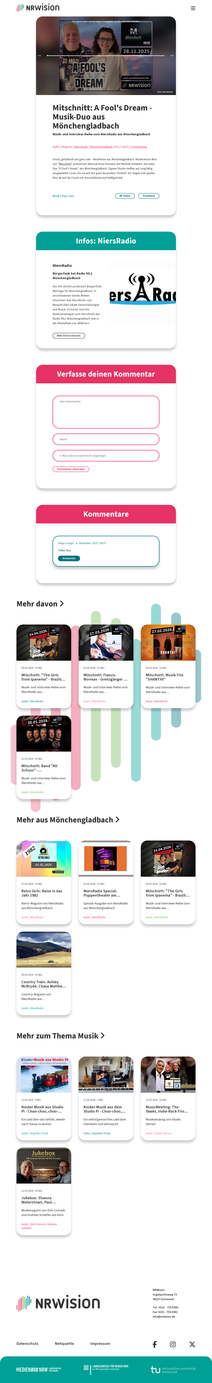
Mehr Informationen (69, 335)
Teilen (125, 195)
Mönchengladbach (101, 147)
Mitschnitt (65, 164)
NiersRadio (81, 147)
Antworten (68, 558)
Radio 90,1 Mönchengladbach (71, 319)
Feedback (149, 195)
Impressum (100, 1343)
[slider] (106, 55)
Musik (56, 196)
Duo (71, 196)
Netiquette (64, 1343)
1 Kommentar (138, 147)
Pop (64, 196)
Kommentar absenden (71, 469)
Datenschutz (27, 1343)
